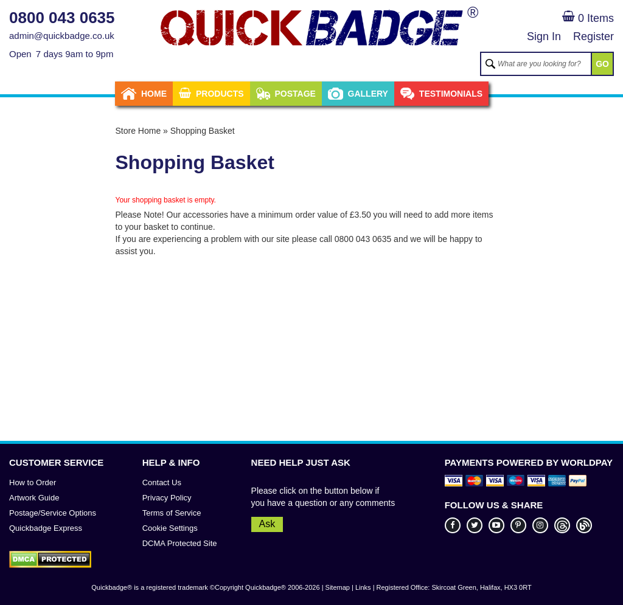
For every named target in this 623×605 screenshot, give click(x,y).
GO (602, 64)
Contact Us (161, 482)
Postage (286, 94)
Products (211, 93)
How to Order (32, 482)
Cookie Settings (170, 528)
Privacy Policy (167, 497)
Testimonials (441, 94)
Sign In (544, 36)
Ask (267, 524)
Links (363, 587)
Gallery (358, 94)
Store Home (138, 131)
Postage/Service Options (52, 512)
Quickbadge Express (45, 528)
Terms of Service (171, 512)
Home (144, 94)
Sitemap (337, 587)
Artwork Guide (34, 497)
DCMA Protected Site (179, 543)
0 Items (588, 18)
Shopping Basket (202, 131)
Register (593, 36)
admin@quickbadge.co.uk (61, 35)
